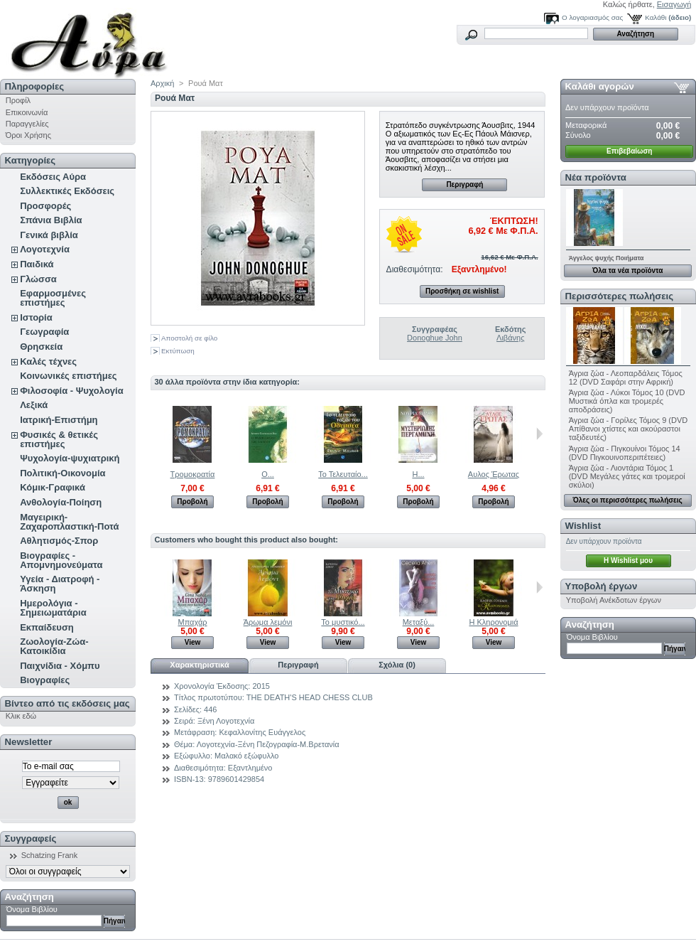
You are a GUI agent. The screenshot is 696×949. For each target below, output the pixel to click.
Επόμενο (539, 433)
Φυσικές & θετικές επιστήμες (59, 439)
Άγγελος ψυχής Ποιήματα (606, 258)
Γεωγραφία (44, 331)
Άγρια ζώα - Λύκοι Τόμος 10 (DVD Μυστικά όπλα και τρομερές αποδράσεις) (627, 401)
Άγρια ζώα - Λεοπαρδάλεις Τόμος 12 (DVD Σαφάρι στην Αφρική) (626, 377)
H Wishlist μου (628, 560)
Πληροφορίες (35, 86)
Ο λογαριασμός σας (592, 17)
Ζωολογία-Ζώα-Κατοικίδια (54, 646)
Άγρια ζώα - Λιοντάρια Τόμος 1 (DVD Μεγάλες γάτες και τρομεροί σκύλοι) (627, 476)
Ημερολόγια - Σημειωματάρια (53, 608)
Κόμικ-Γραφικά (52, 487)
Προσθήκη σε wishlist (462, 291)
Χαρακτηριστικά (199, 664)
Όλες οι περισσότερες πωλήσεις (628, 500)
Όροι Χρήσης (28, 135)
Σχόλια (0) (397, 664)
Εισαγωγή (674, 4)
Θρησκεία (41, 346)
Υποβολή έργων (601, 586)
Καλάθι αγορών (599, 86)
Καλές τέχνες (48, 361)
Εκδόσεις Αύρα (53, 176)
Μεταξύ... (419, 622)
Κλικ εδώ (21, 716)
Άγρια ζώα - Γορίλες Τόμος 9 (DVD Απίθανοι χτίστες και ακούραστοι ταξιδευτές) (628, 428)
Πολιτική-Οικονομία (62, 473)
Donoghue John (434, 337)
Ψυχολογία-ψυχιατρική (69, 458)
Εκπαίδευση (47, 627)
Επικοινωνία (27, 112)
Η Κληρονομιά (493, 622)
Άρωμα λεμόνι (268, 622)
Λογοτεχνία (45, 249)
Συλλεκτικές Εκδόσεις (67, 191)
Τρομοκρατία (192, 474)
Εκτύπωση (178, 351)
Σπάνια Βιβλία (51, 220)
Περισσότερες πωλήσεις (619, 296)
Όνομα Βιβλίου (32, 909)
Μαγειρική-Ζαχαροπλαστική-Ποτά (69, 522)
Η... (418, 474)
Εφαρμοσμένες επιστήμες (53, 298)
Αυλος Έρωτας (493, 474)
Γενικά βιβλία (49, 235)
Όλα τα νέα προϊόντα (627, 270)
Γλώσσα (38, 279)
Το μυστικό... (342, 622)
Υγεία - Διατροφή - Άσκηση (59, 584)
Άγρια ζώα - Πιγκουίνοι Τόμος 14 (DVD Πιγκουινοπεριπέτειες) (624, 452)
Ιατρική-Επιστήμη (58, 419)
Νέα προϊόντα (595, 177)
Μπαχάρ (192, 622)
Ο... (267, 474)
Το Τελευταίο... (343, 474)
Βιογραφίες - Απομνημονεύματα (61, 560)
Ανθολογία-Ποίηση (61, 502)
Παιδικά (36, 264)
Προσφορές (45, 205)
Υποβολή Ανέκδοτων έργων (613, 600)
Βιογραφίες (45, 680)
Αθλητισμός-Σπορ (59, 540)
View (193, 642)
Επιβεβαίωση (629, 151)
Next (539, 587)
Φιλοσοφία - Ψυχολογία (71, 390)
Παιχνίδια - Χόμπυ (59, 665)
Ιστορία (36, 317)
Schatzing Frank (49, 855)
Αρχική (162, 83)
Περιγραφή (464, 184)
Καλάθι (655, 17)
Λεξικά (34, 405)
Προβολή (192, 501)
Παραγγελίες (27, 123)
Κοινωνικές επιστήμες (68, 375)
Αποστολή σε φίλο (189, 338)
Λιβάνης (510, 337)
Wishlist (583, 525)
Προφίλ (18, 100)
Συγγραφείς (31, 838)
